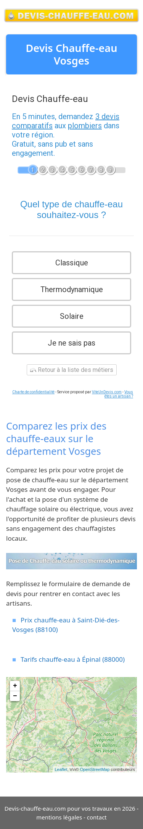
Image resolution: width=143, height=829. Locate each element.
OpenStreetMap (95, 769)
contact (97, 817)
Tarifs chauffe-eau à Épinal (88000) (73, 659)
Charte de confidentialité (33, 392)
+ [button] (15, 685)
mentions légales (59, 817)
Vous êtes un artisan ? (118, 394)
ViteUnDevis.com (107, 392)
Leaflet (61, 769)
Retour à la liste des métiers (71, 369)
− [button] (15, 696)
